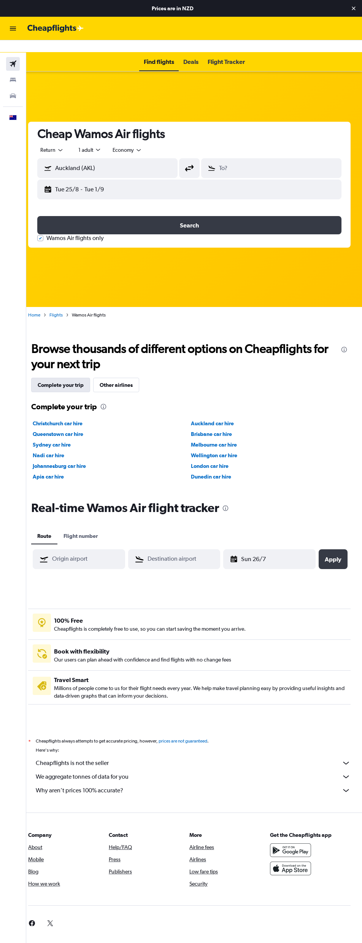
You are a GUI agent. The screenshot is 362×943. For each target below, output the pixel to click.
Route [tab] (54, 524)
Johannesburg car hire (68, 454)
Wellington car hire (219, 443)
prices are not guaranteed (192, 729)
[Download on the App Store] (292, 856)
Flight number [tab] (90, 524)
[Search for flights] (13, 51)
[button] (353, 8)
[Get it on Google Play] (292, 838)
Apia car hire (57, 464)
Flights (65, 302)
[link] (41, 911)
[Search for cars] (13, 83)
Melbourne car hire (219, 432)
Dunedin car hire (216, 464)
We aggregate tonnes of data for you (198, 764)
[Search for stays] (13, 67)
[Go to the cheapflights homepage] (55, 28)
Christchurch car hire (67, 411)
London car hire (214, 454)
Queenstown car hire (67, 422)
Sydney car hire (61, 432)
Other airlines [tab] (125, 373)
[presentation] (344, 337)
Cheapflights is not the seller (198, 750)
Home (44, 302)
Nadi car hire (58, 443)
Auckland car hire (217, 411)
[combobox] (137, 138)
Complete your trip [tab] (70, 373)
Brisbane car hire (216, 422)
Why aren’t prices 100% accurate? (198, 778)
